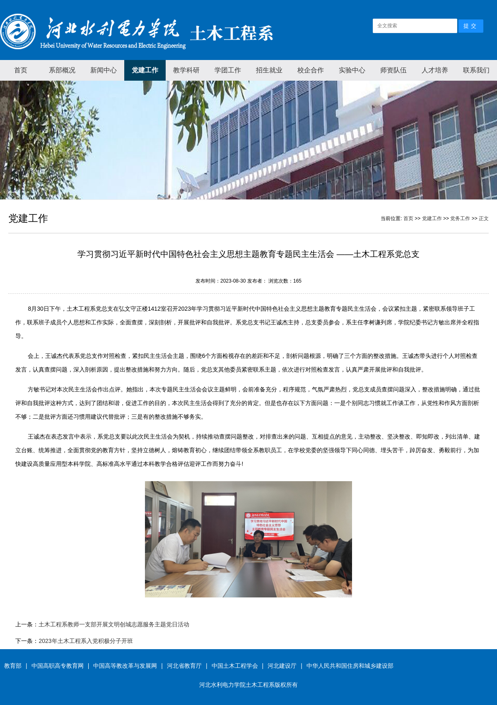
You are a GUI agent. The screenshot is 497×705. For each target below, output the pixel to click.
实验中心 (352, 70)
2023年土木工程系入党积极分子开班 (86, 641)
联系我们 (476, 70)
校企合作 (310, 70)
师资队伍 (393, 70)
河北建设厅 (282, 665)
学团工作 (228, 70)
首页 (20, 70)
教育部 (13, 665)
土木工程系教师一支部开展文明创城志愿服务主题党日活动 (114, 624)
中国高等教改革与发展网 (125, 665)
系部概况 (62, 70)
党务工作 (460, 218)
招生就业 (269, 70)
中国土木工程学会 (235, 665)
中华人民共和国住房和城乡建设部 (349, 665)
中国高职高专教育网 (57, 665)
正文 (484, 218)
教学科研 (186, 70)
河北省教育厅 (184, 665)
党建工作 (145, 70)
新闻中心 (103, 70)
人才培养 (435, 70)
